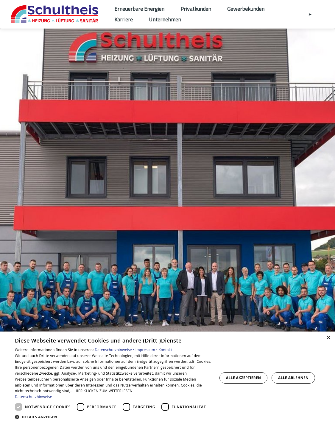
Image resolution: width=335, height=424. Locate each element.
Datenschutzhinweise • (115, 349)
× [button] (328, 338)
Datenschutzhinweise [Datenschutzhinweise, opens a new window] (33, 396)
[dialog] (167, 378)
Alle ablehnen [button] (293, 377)
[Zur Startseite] (57, 14)
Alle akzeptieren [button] (243, 377)
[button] (113, 417)
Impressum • (147, 349)
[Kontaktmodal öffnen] (306, 14)
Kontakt (165, 349)
